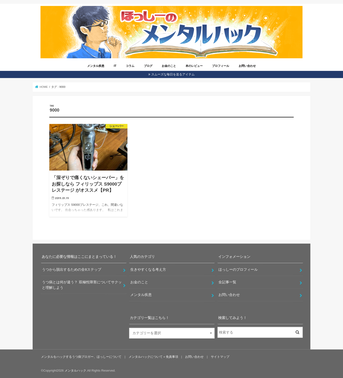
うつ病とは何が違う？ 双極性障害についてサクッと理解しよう (81, 284)
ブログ (148, 66)
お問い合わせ (247, 66)
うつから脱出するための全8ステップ (71, 269)
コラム (130, 66)
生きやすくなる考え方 (148, 269)
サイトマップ (220, 356)
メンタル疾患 (95, 66)
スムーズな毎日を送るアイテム (173, 74)
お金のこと (169, 66)
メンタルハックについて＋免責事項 (153, 356)
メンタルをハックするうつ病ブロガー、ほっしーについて (81, 356)
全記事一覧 (227, 282)
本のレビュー (194, 66)
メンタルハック (75, 370)
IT (115, 66)
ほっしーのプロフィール (238, 269)
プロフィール (220, 66)
